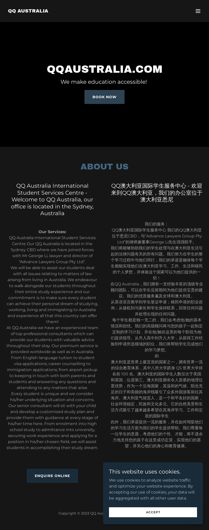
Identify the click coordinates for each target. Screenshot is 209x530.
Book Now (104, 97)
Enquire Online (52, 476)
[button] (198, 11)
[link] (28, 11)
